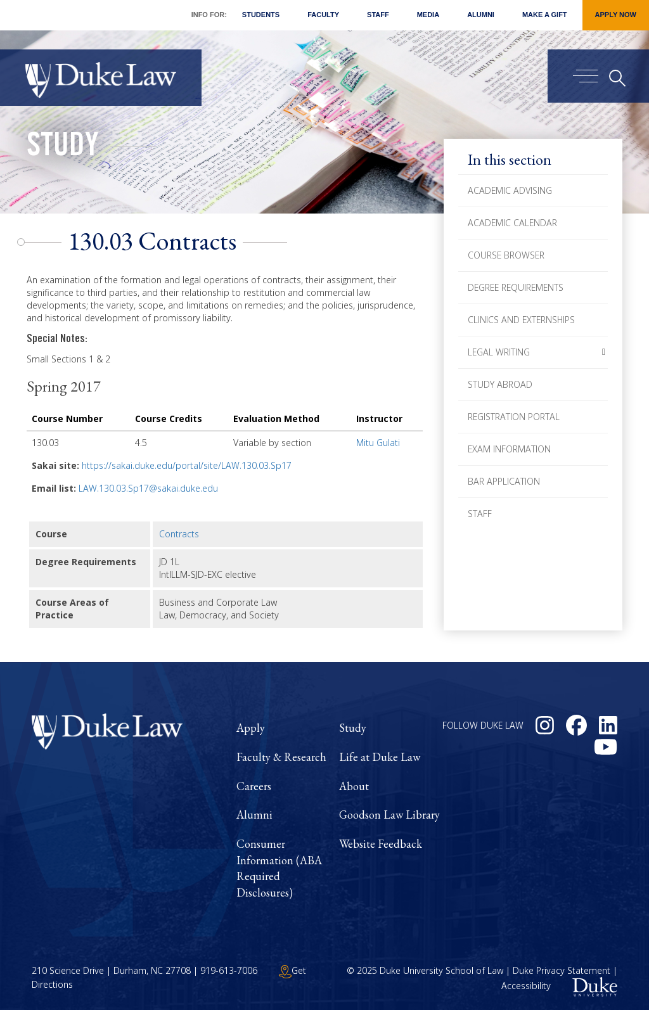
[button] (603, 352)
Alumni (480, 14)
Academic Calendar (512, 223)
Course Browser (506, 255)
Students (261, 14)
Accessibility (526, 986)
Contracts (179, 534)
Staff (378, 14)
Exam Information (509, 449)
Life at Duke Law (379, 757)
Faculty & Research (281, 757)
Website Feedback (380, 843)
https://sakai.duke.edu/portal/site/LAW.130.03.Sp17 (187, 465)
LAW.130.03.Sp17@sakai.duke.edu (148, 488)
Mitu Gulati (378, 443)
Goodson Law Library (389, 814)
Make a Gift (544, 14)
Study (63, 148)
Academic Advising (510, 190)
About (354, 786)
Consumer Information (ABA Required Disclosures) (279, 868)
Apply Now (615, 14)
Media (428, 14)
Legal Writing (499, 352)
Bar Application (504, 481)
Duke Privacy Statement (561, 970)
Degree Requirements (515, 287)
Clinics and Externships (521, 320)
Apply (250, 727)
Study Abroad (500, 384)
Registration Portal (514, 417)
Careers (253, 786)
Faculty (323, 14)
